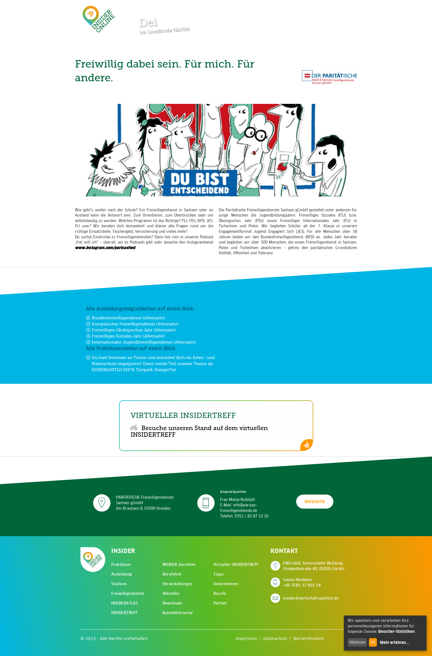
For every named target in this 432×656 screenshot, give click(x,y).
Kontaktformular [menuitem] (178, 613)
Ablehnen (357, 642)
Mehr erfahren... (394, 642)
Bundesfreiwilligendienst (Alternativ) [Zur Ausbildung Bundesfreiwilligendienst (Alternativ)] (125, 317)
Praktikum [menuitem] (121, 564)
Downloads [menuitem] (173, 603)
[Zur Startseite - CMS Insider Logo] (99, 19)
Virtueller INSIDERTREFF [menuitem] (236, 564)
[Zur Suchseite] (320, 8)
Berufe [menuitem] (220, 593)
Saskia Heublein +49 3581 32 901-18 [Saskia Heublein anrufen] (302, 582)
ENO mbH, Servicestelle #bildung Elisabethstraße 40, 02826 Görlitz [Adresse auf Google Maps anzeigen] (314, 566)
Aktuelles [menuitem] (171, 593)
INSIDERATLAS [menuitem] (124, 603)
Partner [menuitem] (220, 603)
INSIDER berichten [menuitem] (179, 564)
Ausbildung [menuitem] (121, 574)
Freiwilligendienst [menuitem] (127, 593)
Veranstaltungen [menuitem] (177, 584)
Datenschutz (275, 638)
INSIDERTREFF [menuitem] (124, 613)
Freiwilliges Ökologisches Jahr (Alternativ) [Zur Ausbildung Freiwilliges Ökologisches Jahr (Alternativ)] (131, 330)
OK (373, 642)
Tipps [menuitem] (218, 574)
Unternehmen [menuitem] (226, 584)
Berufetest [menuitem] (172, 574)
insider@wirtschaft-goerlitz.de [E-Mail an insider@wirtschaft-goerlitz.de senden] (311, 598)
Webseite (314, 501)
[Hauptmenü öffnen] (337, 8)
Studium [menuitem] (118, 584)
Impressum (246, 638)
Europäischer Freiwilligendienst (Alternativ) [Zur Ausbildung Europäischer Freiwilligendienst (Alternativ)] (132, 324)
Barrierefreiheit (308, 638)
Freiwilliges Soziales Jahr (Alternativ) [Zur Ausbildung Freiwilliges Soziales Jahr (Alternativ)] (125, 336)
